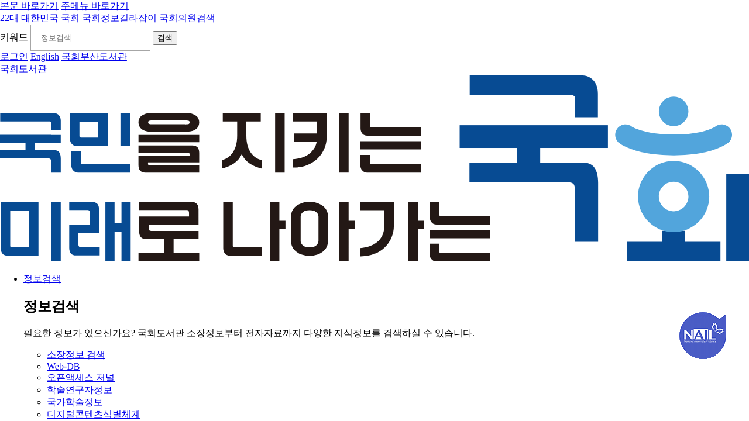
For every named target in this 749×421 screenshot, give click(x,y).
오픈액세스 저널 (81, 378)
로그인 (14, 57)
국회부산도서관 (94, 57)
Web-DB (63, 367)
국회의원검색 (187, 18)
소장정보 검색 (76, 355)
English (44, 57)
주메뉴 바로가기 (95, 6)
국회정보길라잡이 (119, 18)
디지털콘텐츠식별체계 (93, 415)
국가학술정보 (75, 403)
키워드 (14, 38)
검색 (166, 38)
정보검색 (42, 279)
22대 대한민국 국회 (40, 18)
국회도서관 (23, 69)
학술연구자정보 (79, 390)
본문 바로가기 (29, 6)
